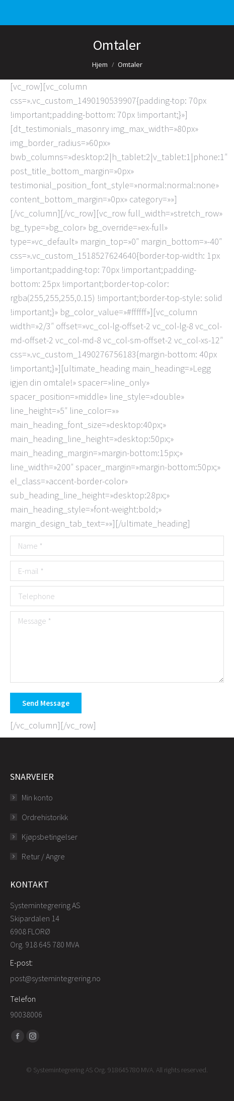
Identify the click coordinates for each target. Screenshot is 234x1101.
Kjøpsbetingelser (49, 837)
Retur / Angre (43, 856)
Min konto (37, 797)
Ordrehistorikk (45, 817)
